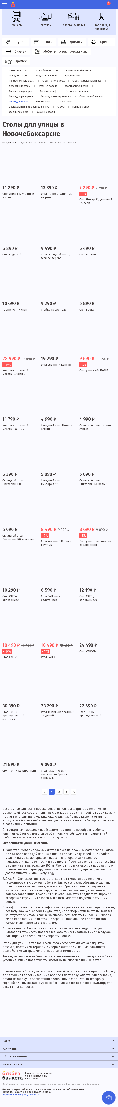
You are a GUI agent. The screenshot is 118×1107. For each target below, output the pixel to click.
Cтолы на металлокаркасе (87, 80)
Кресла (101, 42)
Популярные (10, 143)
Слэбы (61, 106)
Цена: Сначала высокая (69, 143)
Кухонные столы (44, 112)
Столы (42, 42)
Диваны (71, 42)
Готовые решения (73, 19)
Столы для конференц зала (56, 96)
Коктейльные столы (48, 70)
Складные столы (17, 75)
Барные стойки (80, 106)
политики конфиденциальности (21, 1094)
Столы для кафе (48, 91)
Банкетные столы (18, 70)
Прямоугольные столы (21, 80)
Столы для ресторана (21, 96)
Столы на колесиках (53, 80)
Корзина (108, 3)
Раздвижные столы (45, 75)
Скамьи (15, 51)
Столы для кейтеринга (79, 70)
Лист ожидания (100, 3)
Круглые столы (72, 75)
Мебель (17, 19)
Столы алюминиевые (76, 86)
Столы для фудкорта (20, 91)
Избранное (94, 3)
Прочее (15, 61)
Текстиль (45, 19)
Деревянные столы (19, 86)
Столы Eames (42, 101)
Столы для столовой (76, 91)
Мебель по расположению (60, 51)
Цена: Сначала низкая (36, 143)
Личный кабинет (87, 3)
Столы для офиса (18, 112)
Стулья (15, 42)
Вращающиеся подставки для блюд (30, 106)
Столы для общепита (92, 96)
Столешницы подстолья (101, 21)
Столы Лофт (63, 101)
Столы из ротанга (47, 86)
